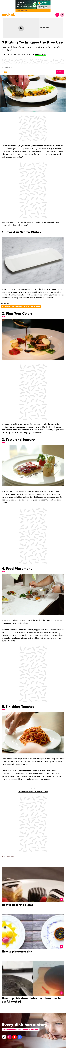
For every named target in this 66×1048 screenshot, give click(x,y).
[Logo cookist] (8, 15)
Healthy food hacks (8, 856)
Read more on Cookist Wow (33, 791)
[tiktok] (4, 1037)
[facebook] (20, 1037)
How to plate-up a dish (17, 951)
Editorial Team (8, 67)
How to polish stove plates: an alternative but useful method (32, 1000)
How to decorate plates (17, 905)
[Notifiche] (62, 15)
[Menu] (57, 15)
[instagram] (9, 1037)
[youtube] (14, 1037)
